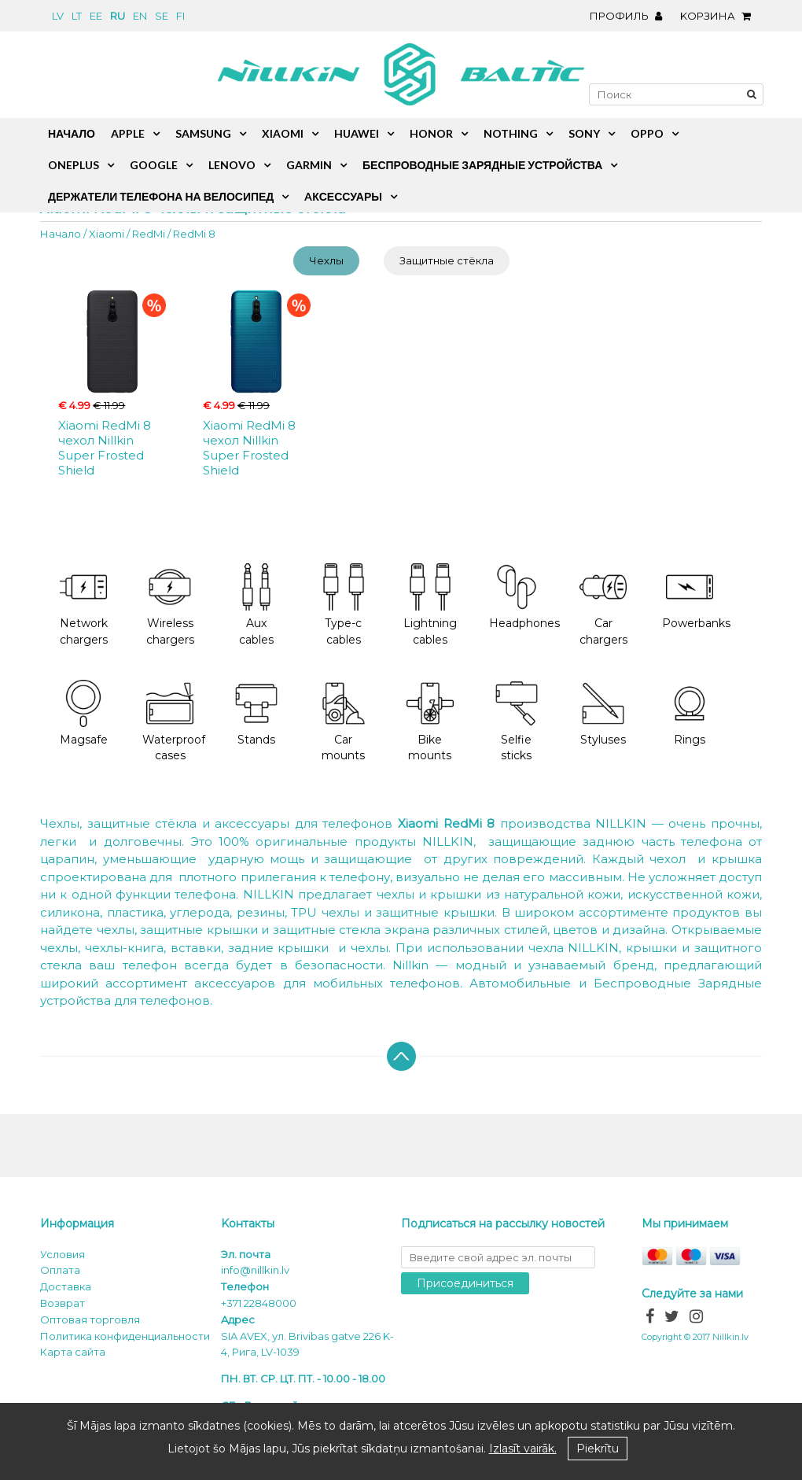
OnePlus (73, 165)
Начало (60, 233)
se (161, 15)
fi (180, 15)
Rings (689, 713)
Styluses (603, 713)
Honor (431, 133)
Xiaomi (106, 233)
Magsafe (84, 713)
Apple (128, 133)
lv (58, 15)
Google (154, 165)
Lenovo (232, 165)
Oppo (647, 133)
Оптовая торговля (90, 1319)
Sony (584, 133)
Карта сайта (72, 1351)
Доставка (65, 1286)
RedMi (148, 233)
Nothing (511, 133)
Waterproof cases (173, 721)
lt (77, 15)
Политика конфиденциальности (125, 1336)
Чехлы (326, 260)
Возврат (62, 1303)
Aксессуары (343, 196)
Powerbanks (696, 596)
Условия (62, 1254)
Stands (256, 713)
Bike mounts (430, 721)
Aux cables (256, 605)
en (140, 15)
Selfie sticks (516, 721)
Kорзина (719, 15)
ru (117, 15)
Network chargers (84, 605)
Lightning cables (430, 605)
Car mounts (343, 721)
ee (96, 15)
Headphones (524, 596)
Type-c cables (343, 605)
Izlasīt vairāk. (523, 1448)
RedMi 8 (194, 233)
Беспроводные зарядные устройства (482, 165)
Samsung (203, 133)
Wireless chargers (170, 605)
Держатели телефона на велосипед (161, 196)
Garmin (309, 165)
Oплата (60, 1270)
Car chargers (603, 605)
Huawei (356, 133)
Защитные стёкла (446, 260)
